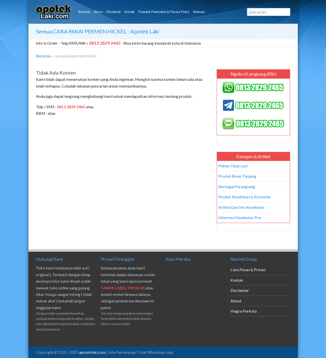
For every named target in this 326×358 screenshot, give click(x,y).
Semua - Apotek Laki (97, 31)
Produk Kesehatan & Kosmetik (244, 196)
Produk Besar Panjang (237, 176)
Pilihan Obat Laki (233, 165)
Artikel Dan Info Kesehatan (241, 207)
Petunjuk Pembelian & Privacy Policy (163, 12)
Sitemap (199, 12)
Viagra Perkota (243, 311)
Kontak (129, 12)
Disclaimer (113, 12)
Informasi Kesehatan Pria (239, 217)
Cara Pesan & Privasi (248, 269)
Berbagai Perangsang (236, 186)
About (98, 12)
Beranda (84, 12)
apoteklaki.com (92, 352)
